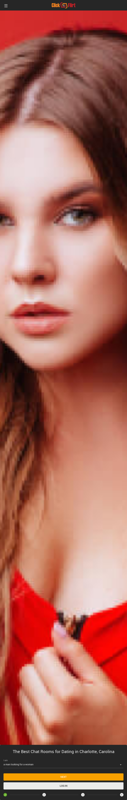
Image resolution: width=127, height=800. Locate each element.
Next (63, 776)
